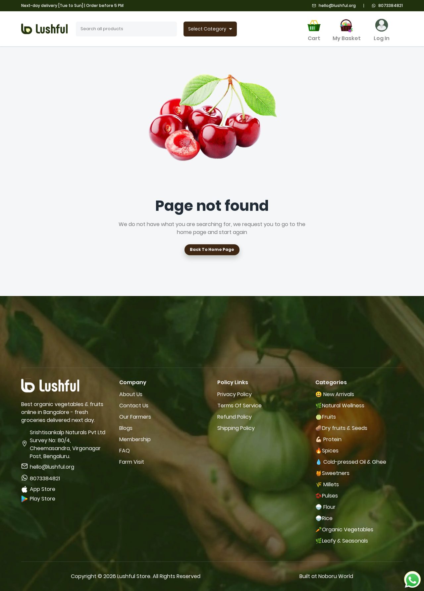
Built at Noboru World (326, 576)
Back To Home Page (212, 249)
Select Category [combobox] (207, 29)
